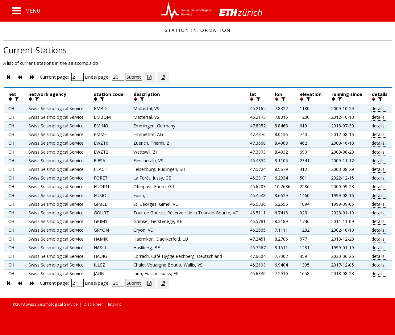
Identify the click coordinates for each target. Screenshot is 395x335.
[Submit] (134, 77)
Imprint (114, 304)
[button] (26, 11)
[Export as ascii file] (163, 77)
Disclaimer (93, 304)
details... (379, 108)
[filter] (16, 99)
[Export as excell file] (149, 77)
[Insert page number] (77, 77)
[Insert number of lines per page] (118, 77)
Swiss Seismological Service (52, 304)
